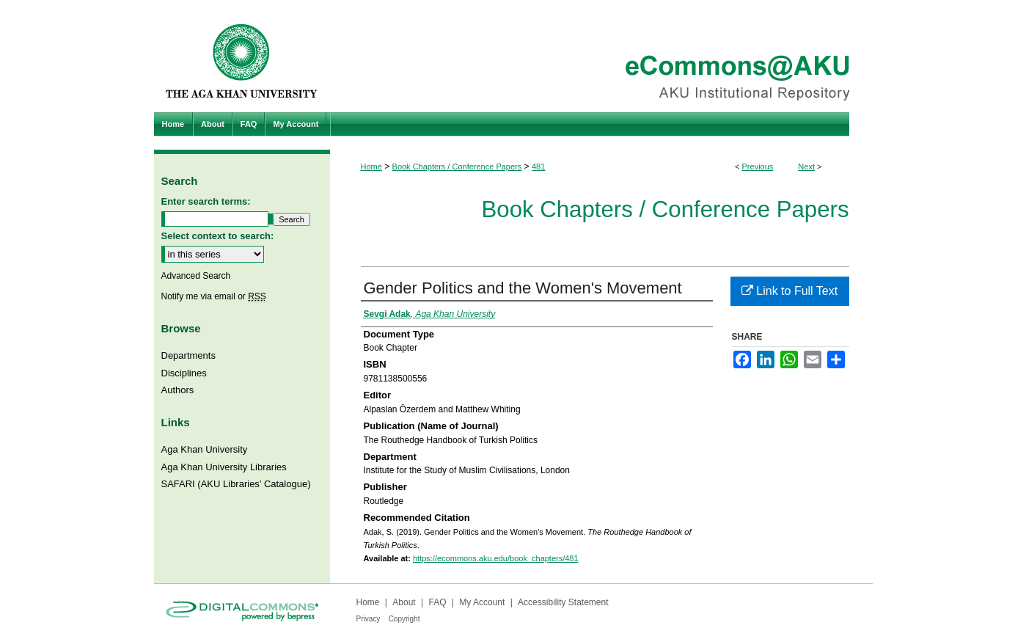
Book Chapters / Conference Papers (457, 166)
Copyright (404, 619)
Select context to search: (217, 235)
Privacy (368, 619)
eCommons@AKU (601, 56)
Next (806, 166)
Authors (177, 389)
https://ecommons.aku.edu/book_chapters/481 (496, 558)
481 (538, 166)
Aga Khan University (204, 449)
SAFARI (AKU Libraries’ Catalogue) (236, 483)
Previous (758, 166)
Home (371, 166)
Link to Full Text (789, 291)
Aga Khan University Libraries (224, 466)
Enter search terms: (206, 201)
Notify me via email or (213, 296)
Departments (188, 355)
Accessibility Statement (563, 602)
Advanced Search (196, 276)
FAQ (437, 602)
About (403, 602)
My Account (482, 602)
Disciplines (184, 373)
